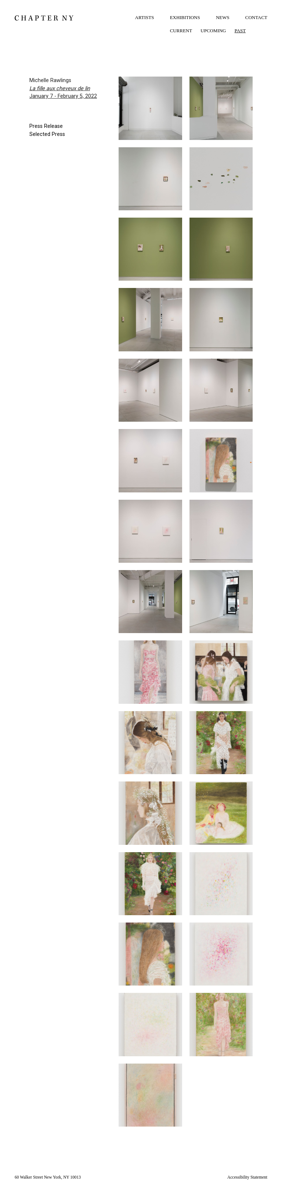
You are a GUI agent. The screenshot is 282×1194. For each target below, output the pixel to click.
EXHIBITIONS (185, 17)
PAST (240, 30)
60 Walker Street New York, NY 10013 (48, 1177)
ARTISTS (144, 17)
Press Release (46, 126)
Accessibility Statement (247, 1177)
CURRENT (181, 30)
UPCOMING (213, 30)
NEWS (222, 17)
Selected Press (47, 134)
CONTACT (256, 17)
